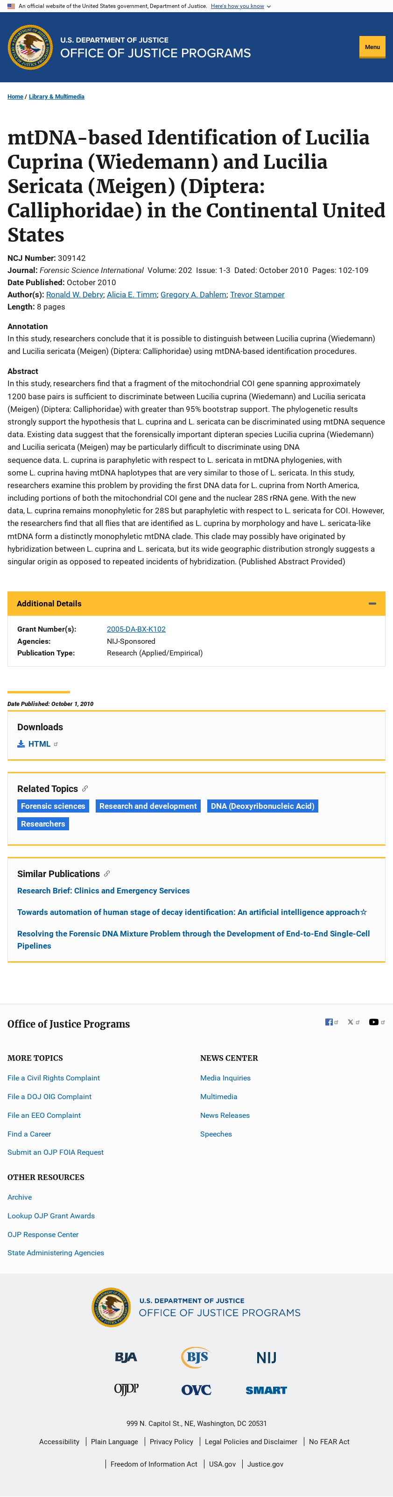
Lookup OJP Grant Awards (51, 1215)
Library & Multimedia (56, 96)
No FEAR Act (329, 1442)
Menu (372, 46)
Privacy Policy (171, 1442)
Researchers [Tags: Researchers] (43, 823)
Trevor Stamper (257, 294)
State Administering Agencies (55, 1252)
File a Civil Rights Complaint (53, 1077)
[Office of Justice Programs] (30, 47)
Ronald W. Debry (74, 294)
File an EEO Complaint (44, 1115)
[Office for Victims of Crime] (196, 1389)
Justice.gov (265, 1464)
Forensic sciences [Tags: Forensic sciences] (53, 806)
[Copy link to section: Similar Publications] (105, 873)
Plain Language (114, 1442)
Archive (19, 1197)
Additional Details (49, 603)
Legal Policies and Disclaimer (251, 1442)
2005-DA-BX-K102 (136, 629)
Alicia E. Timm (132, 294)
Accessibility (59, 1442)
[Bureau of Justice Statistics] (196, 1364)
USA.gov (222, 1464)
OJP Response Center (42, 1234)
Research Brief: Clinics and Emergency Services (103, 890)
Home (15, 96)
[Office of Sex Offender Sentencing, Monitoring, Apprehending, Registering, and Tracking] (266, 1387)
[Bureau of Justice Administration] (126, 1353)
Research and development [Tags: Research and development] (148, 806)
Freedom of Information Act (154, 1464)
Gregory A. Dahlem (193, 294)
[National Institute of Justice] (266, 1353)
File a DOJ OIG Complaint (49, 1096)
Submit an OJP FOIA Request (55, 1152)
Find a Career (29, 1134)
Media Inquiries (225, 1077)
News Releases (225, 1115)
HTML (43, 743)
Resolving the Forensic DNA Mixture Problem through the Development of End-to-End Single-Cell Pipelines (193, 939)
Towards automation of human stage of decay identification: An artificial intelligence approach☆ (192, 912)
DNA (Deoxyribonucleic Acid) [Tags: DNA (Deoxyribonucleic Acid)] (263, 806)
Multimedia (219, 1096)
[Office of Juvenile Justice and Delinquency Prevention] (126, 1391)
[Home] (156, 47)
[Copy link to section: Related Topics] (83, 787)
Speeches (216, 1134)
